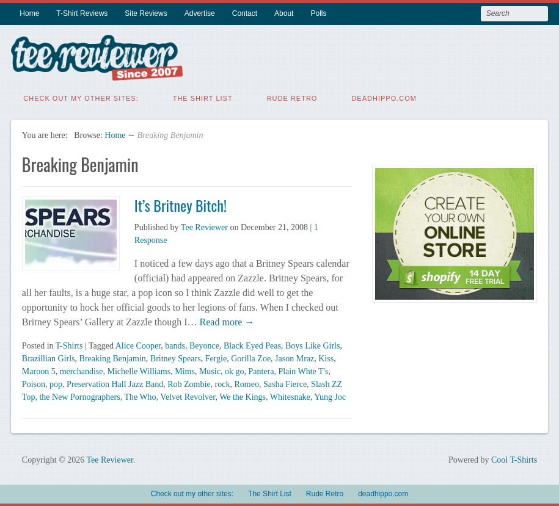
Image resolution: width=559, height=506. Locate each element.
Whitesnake (290, 396)
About (283, 13)
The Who (140, 396)
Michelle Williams (138, 370)
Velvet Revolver (187, 396)
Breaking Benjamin (112, 358)
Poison (33, 383)
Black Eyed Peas (252, 345)
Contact (244, 13)
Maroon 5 (39, 370)
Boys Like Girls (312, 345)
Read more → (226, 321)
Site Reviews (146, 13)
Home (29, 13)
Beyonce (204, 345)
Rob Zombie (188, 383)
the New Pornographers (79, 396)
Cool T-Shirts (514, 459)
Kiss (326, 358)
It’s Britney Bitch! (180, 204)
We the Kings (242, 396)
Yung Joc (330, 396)
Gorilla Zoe (251, 358)
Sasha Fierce (285, 383)
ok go (234, 370)
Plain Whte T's (303, 370)
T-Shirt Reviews (82, 13)
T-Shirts (69, 345)
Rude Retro (292, 97)
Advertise (200, 13)
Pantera (261, 370)
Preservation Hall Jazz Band (115, 383)
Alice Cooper (138, 345)
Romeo (247, 383)
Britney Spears (175, 358)
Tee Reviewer (204, 226)
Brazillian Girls (48, 358)
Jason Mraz (294, 358)
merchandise (81, 370)
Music (210, 370)
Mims (185, 370)
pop (55, 383)
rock (222, 383)
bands (175, 345)
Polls (318, 13)
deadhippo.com (384, 97)
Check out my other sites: (80, 97)
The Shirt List (203, 97)
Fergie (216, 358)
